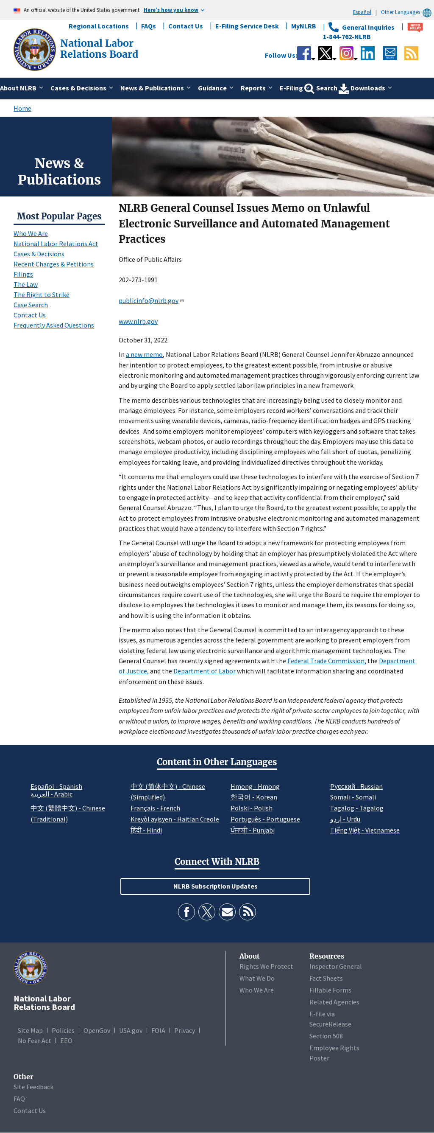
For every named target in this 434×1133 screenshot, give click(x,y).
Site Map (30, 1030)
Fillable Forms (330, 990)
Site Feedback (33, 1087)
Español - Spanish (56, 786)
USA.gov (130, 1030)
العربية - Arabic (51, 794)
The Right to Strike (42, 294)
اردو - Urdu (345, 819)
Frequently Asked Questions (54, 325)
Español (362, 11)
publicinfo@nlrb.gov (151, 300)
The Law (26, 284)
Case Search (31, 304)
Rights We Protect (266, 966)
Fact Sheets (326, 978)
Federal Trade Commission (325, 660)
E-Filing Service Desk (247, 26)
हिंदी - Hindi (146, 830)
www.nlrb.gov (138, 321)
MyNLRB (303, 26)
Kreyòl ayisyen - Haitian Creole (175, 819)
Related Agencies (334, 1002)
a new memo (144, 354)
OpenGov (96, 1030)
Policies (63, 1030)
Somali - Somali (353, 797)
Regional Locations (99, 26)
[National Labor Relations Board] (36, 48)
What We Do (257, 978)
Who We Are (31, 233)
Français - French (155, 808)
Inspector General (335, 966)
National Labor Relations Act (56, 243)
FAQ (19, 1098)
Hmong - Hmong (255, 786)
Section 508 (326, 1036)
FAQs (148, 26)
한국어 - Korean (254, 797)
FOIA (158, 1030)
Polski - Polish (252, 808)
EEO (66, 1040)
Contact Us (185, 26)
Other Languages (407, 12)
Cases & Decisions (39, 254)
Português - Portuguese (265, 819)
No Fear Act (34, 1040)
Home (22, 108)
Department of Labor (204, 671)
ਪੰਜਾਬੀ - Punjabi (253, 830)
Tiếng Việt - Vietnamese (365, 830)
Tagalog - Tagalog (357, 808)
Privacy (184, 1030)
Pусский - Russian (356, 786)
